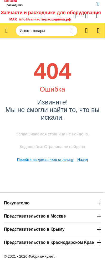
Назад (82, 159)
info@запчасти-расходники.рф (45, 19)
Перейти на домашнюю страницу (45, 159)
